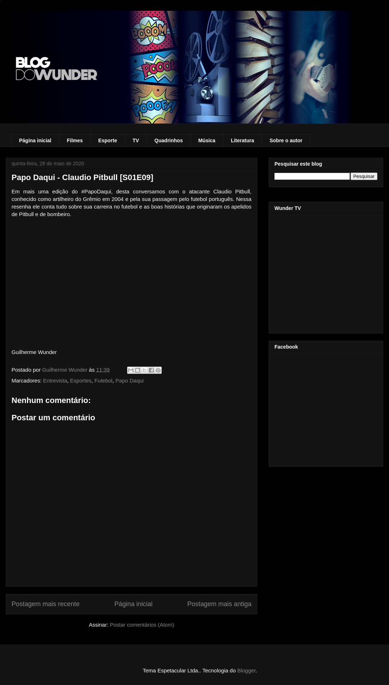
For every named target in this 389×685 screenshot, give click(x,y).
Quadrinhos (169, 140)
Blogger (246, 670)
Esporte (107, 140)
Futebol (103, 380)
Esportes (80, 380)
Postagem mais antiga (219, 604)
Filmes (74, 140)
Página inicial (35, 140)
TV (136, 140)
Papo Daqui (130, 380)
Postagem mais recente (46, 604)
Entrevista (55, 380)
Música (206, 140)
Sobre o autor (285, 140)
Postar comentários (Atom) (142, 625)
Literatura (242, 140)
